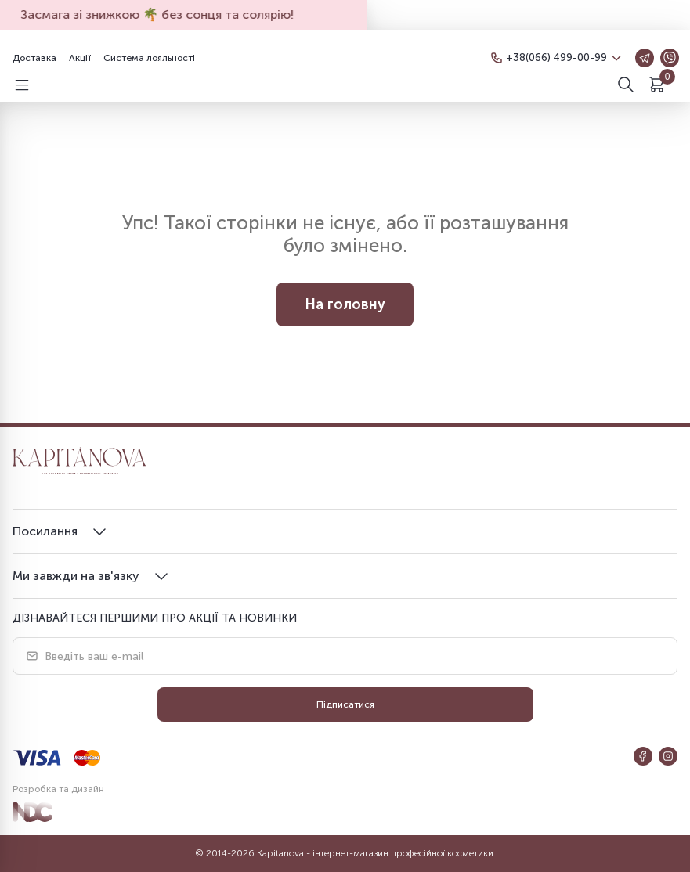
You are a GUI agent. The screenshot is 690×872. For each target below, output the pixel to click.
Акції (80, 57)
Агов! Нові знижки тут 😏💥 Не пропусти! (498, 14)
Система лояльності (149, 57)
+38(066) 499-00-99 (553, 57)
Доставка (34, 57)
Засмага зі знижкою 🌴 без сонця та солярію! (163, 14)
